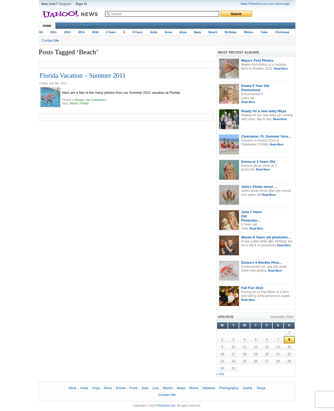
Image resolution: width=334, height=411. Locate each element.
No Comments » (96, 99)
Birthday (231, 32)
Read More (281, 68)
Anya (183, 32)
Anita (154, 32)
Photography (229, 388)
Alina (72, 388)
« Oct (220, 374)
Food (134, 388)
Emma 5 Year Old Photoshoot (255, 88)
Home (47, 25)
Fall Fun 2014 (252, 288)
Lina (155, 388)
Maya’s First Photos (257, 60)
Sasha (247, 388)
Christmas (283, 32)
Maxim (168, 388)
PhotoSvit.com (166, 405)
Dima (108, 388)
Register (65, 4)
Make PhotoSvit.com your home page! (265, 3)
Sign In (81, 4)
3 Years (111, 32)
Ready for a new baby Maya (263, 111)
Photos (79, 99)
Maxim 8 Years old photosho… (266, 237)
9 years (138, 32)
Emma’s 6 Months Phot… (262, 263)
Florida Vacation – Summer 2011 (83, 75)
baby (198, 32)
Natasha (209, 388)
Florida (83, 103)
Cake (264, 32)
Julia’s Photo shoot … (259, 187)
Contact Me (50, 40)
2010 (40, 32)
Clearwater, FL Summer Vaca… (266, 136)
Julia (144, 388)
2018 (95, 32)
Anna (169, 32)
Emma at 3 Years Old (258, 162)
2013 (68, 32)
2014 (81, 32)
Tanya (261, 388)
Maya (181, 388)
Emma (121, 388)
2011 (54, 32)
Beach (213, 32)
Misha (194, 388)
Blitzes (249, 32)
